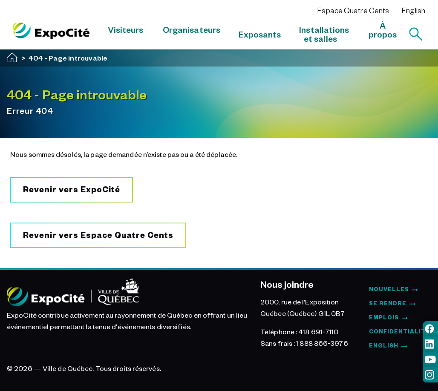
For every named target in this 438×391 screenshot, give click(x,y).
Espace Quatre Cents (353, 10)
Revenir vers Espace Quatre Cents (98, 234)
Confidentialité (399, 331)
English (413, 10)
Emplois (384, 317)
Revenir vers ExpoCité (71, 189)
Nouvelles (389, 289)
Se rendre (387, 303)
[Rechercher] (415, 34)
